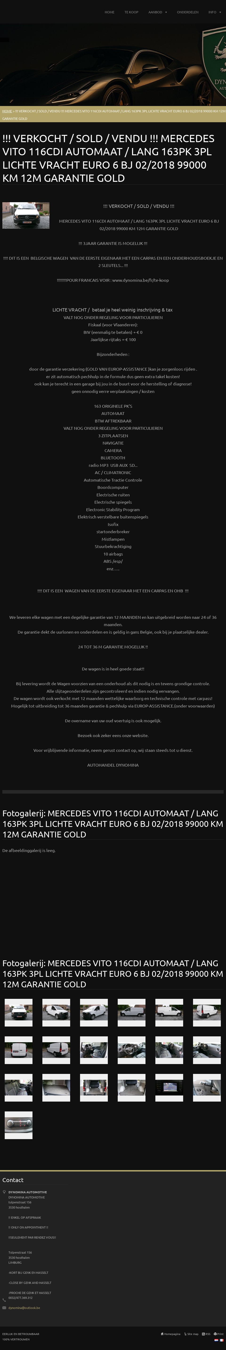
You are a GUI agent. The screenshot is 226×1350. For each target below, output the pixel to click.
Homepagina (172, 1334)
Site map (192, 1334)
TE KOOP (131, 12)
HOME (109, 12)
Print (220, 1334)
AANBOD (155, 12)
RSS (208, 1334)
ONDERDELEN (187, 12)
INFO (212, 12)
